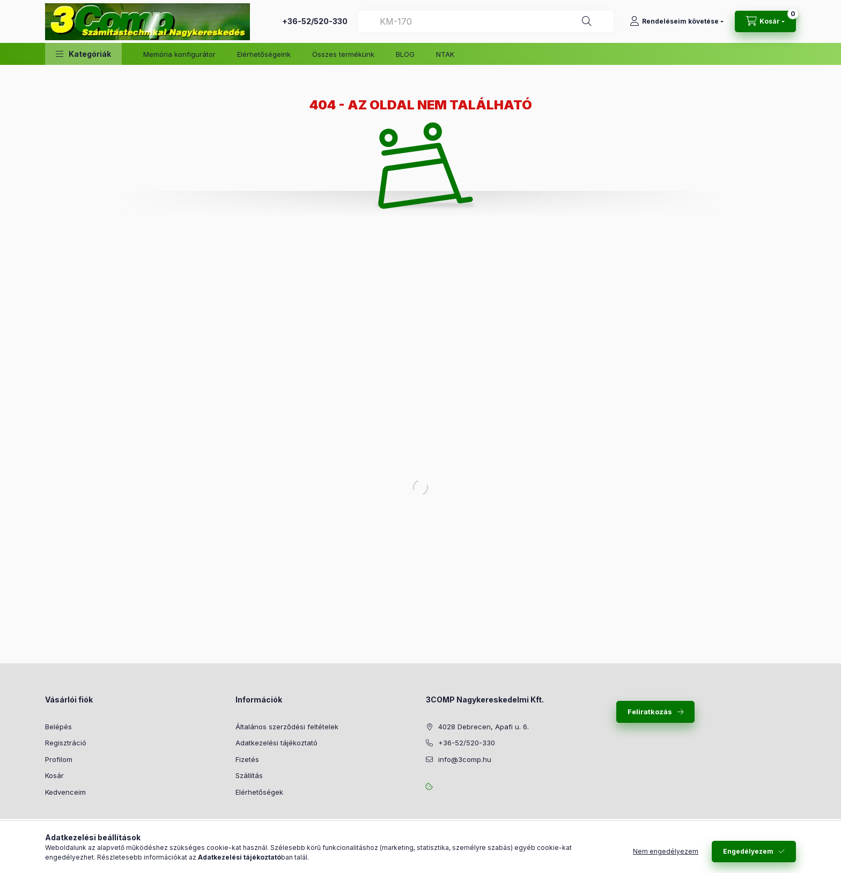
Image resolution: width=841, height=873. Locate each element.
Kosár (54, 775)
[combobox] (485, 21)
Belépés (58, 726)
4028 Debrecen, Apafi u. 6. (483, 726)
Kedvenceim (65, 792)
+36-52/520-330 (315, 21)
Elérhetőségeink (264, 54)
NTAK (445, 54)
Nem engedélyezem (665, 851)
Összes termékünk (343, 54)
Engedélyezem (748, 851)
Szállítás (249, 775)
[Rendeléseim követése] (676, 21)
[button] (83, 54)
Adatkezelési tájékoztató (276, 742)
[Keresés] (586, 21)
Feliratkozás (650, 711)
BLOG (405, 54)
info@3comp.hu (464, 759)
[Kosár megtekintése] (765, 21)
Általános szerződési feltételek (286, 726)
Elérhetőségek (259, 792)
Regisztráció (65, 742)
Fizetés (247, 759)
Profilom (58, 759)
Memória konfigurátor (179, 54)
